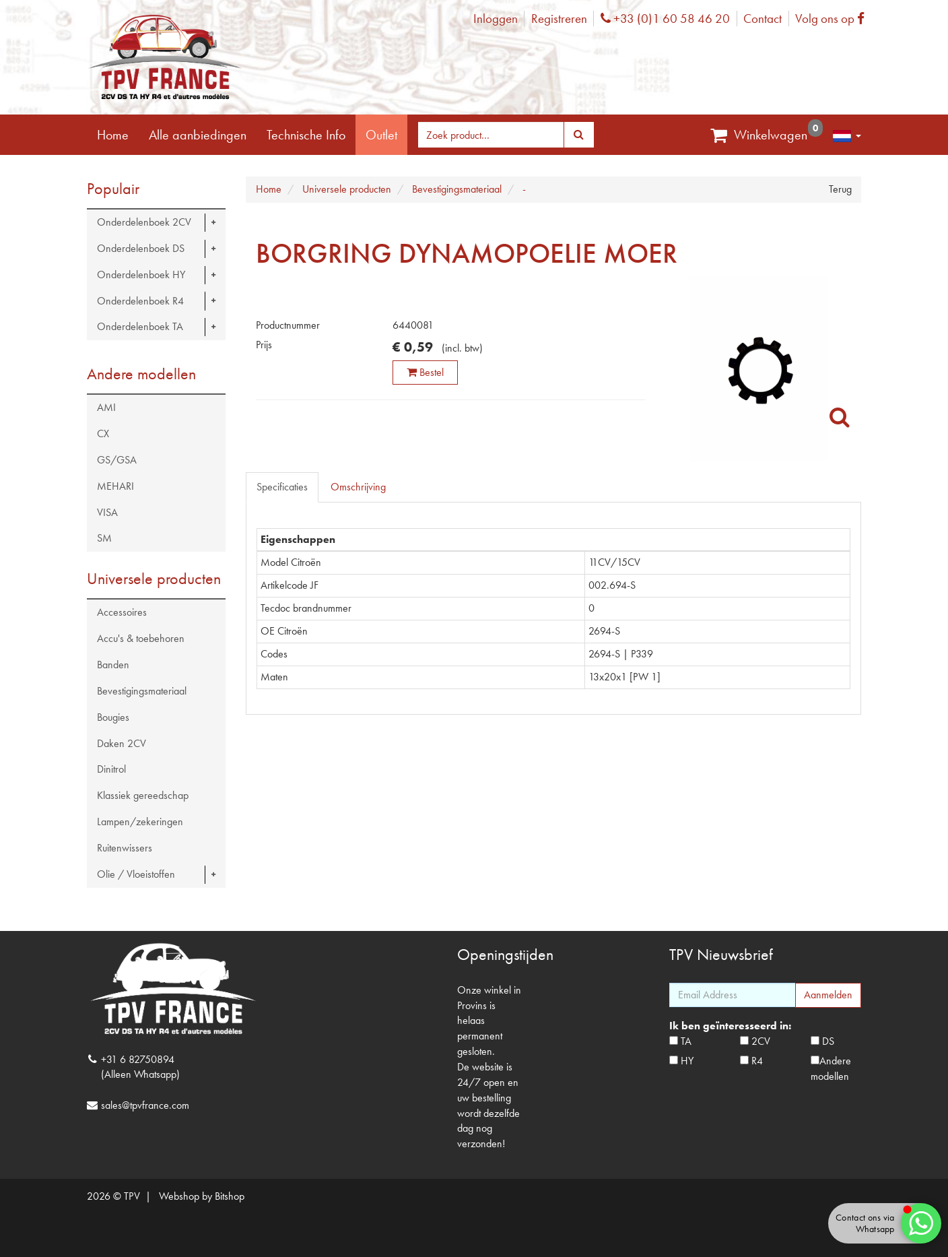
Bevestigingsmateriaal (142, 691)
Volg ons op (833, 18)
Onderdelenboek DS (140, 248)
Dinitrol (111, 769)
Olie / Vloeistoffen (136, 874)
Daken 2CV (121, 743)
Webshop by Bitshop (201, 1196)
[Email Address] (732, 995)
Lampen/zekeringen (140, 821)
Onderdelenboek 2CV (144, 222)
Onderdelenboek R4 (140, 301)
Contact (762, 18)
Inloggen (495, 18)
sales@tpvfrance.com (145, 1105)
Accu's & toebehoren (140, 638)
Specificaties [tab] (282, 487)
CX (103, 433)
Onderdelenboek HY (141, 274)
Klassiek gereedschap (143, 795)
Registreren (559, 18)
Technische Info (306, 134)
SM (104, 538)
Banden (113, 664)
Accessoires (122, 612)
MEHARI (115, 486)
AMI (106, 407)
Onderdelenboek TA (140, 326)
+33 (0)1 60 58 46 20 (665, 18)
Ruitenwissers (124, 848)
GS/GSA (117, 460)
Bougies (113, 717)
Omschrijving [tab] (358, 487)
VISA (107, 512)
